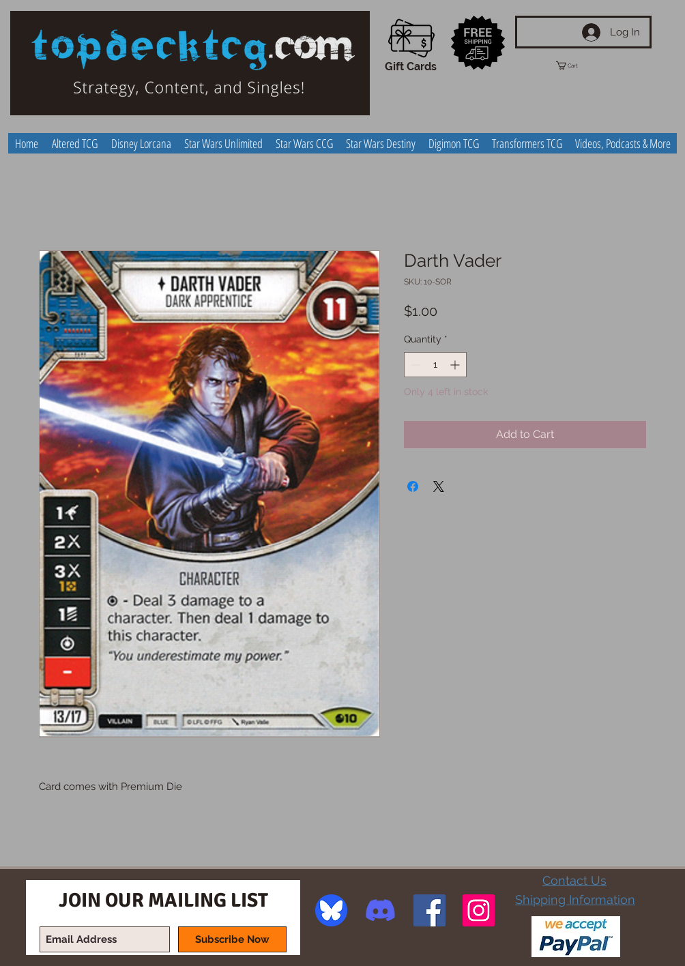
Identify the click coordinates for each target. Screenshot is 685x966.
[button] (579, 65)
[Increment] (456, 365)
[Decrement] (414, 365)
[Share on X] (439, 486)
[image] (331, 910)
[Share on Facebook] (413, 486)
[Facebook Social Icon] (429, 910)
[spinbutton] (435, 365)
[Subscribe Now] (232, 939)
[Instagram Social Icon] (479, 910)
